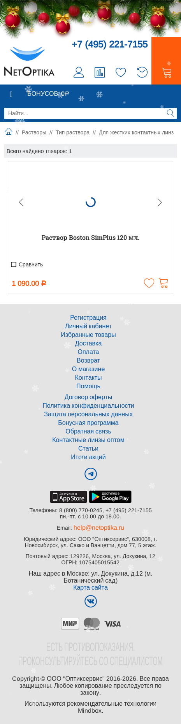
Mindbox (90, 710)
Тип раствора (73, 132)
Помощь (88, 386)
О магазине (88, 369)
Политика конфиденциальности (88, 405)
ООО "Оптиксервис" (76, 678)
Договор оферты (88, 397)
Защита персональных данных (88, 414)
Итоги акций (88, 457)
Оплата (88, 352)
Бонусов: (48, 93)
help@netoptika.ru (99, 527)
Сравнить (26, 264)
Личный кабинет (88, 326)
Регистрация (88, 317)
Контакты (88, 377)
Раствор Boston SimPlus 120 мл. (90, 237)
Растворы (34, 132)
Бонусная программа (88, 422)
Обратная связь (88, 431)
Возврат (88, 360)
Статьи (88, 448)
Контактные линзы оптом (88, 440)
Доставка (88, 343)
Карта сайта (90, 587)
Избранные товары (88, 334)
